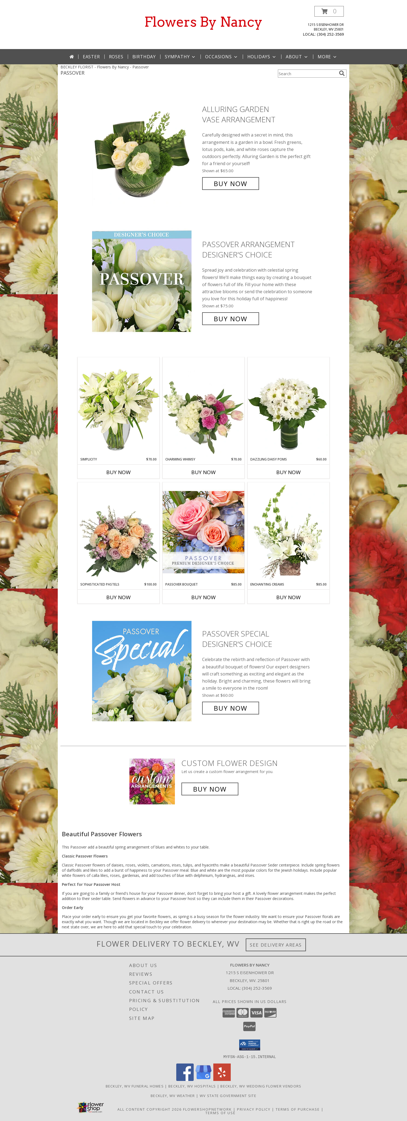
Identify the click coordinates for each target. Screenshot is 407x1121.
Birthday (144, 57)
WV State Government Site (228, 1095)
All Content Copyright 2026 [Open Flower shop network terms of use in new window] (149, 1109)
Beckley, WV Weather (173, 1095)
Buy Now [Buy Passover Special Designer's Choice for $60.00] (230, 708)
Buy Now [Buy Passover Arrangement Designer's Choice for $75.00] (230, 318)
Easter (91, 57)
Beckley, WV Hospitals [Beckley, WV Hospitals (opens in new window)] (192, 1085)
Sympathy (180, 57)
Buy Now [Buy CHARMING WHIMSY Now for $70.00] (203, 472)
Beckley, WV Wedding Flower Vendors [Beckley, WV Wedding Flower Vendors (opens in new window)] (260, 1085)
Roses (116, 57)
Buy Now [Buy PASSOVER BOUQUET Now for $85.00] (203, 597)
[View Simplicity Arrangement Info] (118, 406)
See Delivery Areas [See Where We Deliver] (276, 945)
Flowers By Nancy (203, 22)
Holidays (262, 57)
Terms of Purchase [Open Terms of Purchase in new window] (298, 1109)
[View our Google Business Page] (203, 1079)
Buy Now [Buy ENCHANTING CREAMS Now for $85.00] (288, 597)
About (297, 57)
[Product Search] (307, 73)
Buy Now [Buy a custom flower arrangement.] (210, 788)
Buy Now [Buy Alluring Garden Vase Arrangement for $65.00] (230, 183)
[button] (329, 11)
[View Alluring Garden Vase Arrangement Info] (145, 146)
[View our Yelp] (222, 1079)
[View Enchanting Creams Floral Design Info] (288, 532)
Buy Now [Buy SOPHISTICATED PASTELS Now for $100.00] (118, 597)
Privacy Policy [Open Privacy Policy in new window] (254, 1109)
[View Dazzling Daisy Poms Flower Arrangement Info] (288, 407)
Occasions (221, 57)
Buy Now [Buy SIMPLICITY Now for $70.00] (118, 472)
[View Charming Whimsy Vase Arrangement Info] (203, 407)
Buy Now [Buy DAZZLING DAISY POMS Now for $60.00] (288, 472)
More (328, 57)
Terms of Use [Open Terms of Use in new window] (220, 1112)
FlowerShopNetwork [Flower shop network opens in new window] (207, 1109)
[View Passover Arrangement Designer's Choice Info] (145, 281)
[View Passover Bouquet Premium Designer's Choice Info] (203, 532)
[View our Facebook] (185, 1079)
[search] (342, 73)
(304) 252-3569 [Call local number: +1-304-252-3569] (330, 34)
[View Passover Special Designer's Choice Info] (145, 671)
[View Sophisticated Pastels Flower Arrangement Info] (118, 532)
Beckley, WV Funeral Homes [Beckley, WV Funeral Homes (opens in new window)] (135, 1085)
